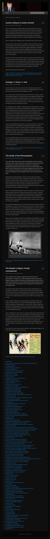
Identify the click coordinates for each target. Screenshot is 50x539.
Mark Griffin (18, 25)
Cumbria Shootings (32, 147)
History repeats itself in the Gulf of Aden (14, 495)
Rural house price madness (12, 516)
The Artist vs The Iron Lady (11, 405)
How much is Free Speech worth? (13, 509)
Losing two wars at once (11, 463)
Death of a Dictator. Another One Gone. (14, 409)
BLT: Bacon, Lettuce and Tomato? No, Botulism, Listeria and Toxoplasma (21, 428)
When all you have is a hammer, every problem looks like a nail (19, 488)
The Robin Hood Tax (10, 494)
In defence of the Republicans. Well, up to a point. (16, 422)
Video (41, 260)
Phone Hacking (34, 74)
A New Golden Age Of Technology (13, 367)
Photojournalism (30, 260)
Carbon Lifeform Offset (11, 396)
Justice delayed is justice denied (20, 23)
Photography (24, 260)
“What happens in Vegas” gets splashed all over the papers (18, 394)
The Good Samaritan (10, 366)
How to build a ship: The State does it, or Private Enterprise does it (20, 445)
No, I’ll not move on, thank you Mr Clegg (14, 482)
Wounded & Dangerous (11, 364)
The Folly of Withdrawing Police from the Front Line (17, 400)
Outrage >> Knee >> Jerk (16, 82)
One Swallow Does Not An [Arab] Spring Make (16, 449)
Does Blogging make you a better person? (15, 525)
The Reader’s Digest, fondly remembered (14, 491)
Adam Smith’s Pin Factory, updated (13, 391)
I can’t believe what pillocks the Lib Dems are (15, 403)
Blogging (11, 147)
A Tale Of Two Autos (10, 376)
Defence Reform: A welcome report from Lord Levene (17, 431)
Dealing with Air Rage (10, 513)
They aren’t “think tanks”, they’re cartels (14, 393)
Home (7, 12)
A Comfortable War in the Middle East (14, 466)
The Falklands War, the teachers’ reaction (14, 527)
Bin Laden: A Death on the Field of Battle (14, 455)
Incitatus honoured (10, 510)
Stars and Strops (9, 473)
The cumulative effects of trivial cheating (14, 454)
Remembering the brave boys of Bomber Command (17, 492)
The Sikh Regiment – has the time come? (14, 472)
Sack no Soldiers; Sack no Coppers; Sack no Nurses (17, 451)
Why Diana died (9, 528)
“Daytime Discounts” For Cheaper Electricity (15, 378)
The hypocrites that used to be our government (16, 470)
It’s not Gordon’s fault (10, 504)
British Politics (12, 73)
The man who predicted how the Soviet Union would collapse (19, 442)
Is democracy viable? (10, 512)
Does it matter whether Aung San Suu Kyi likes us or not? (18, 434)
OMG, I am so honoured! (11, 485)
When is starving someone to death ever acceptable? (17, 452)
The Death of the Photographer (19, 156)
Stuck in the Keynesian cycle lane (13, 399)
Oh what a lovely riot (10, 416)
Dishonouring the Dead (11, 425)
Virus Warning (9, 484)
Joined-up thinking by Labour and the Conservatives (17, 515)
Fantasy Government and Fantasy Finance (15, 497)
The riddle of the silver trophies (12, 524)
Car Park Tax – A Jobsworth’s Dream (13, 469)
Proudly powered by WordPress (25, 534)
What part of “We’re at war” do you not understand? (17, 461)
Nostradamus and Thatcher (11, 379)
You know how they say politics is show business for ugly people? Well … (22, 363)
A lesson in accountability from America (14, 500)
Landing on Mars (9, 503)
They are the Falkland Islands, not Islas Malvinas (16, 439)
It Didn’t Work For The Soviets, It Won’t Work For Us (17, 387)
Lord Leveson (12, 74)
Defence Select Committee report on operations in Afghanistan (19, 424)
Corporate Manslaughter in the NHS (13, 501)
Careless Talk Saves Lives (11, 373)
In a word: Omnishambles (11, 369)
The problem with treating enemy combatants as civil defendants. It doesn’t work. (23, 458)
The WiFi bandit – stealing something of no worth (16, 518)
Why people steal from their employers (14, 372)
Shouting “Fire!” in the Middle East (13, 388)
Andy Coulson (36, 73)
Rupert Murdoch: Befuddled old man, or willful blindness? (18, 421)
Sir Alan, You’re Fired (10, 498)
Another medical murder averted (13, 412)
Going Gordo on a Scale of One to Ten (14, 489)
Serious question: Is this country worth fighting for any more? (19, 397)
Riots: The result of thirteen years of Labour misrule (17, 415)
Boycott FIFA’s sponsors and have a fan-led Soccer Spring (18, 446)
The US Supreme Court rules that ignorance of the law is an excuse (20, 430)
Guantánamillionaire (10, 418)
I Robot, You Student (10, 382)
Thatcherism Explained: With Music (13, 381)
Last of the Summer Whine (11, 476)
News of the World (27, 74)
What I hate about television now (13, 408)
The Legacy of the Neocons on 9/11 (13, 390)
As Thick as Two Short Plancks (12, 475)
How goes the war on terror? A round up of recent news (18, 460)
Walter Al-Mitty (9, 507)
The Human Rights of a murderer (13, 519)
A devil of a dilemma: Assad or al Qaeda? (14, 370)
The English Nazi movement (12, 522)
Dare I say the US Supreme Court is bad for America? (17, 433)
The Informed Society (25, 73)
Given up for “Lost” (10, 481)
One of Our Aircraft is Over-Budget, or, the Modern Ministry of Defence (21, 448)
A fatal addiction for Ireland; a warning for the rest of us (18, 457)
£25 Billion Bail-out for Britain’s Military (14, 436)
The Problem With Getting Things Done (14, 406)
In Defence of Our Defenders (12, 411)
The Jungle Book (9, 402)
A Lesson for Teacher (10, 437)
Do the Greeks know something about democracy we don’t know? (20, 427)
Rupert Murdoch (12, 75)
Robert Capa (36, 260)
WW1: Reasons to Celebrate (12, 375)
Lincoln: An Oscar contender (12, 385)
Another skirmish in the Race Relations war (15, 521)
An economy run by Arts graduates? (13, 506)
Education (20, 356)
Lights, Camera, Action (10, 478)
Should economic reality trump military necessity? (16, 464)
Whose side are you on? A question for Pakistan (16, 440)
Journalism (18, 73)
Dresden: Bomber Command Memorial (14, 467)
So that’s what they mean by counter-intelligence (16, 413)
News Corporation (19, 74)
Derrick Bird (38, 147)
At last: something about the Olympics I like (15, 443)
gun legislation (12, 149)
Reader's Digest (25, 356)
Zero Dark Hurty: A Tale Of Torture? (13, 384)
